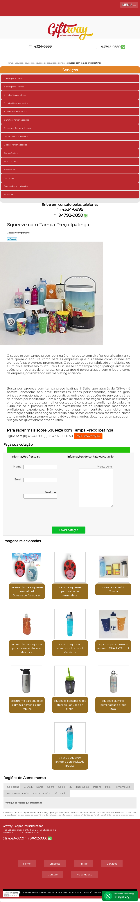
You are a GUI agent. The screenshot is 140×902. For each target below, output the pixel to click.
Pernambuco (122, 786)
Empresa (55, 863)
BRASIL (28, 786)
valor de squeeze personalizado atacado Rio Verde (70, 648)
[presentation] (35, 511)
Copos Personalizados (15, 144)
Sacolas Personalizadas (16, 186)
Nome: (35, 467)
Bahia (39, 786)
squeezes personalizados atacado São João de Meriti (70, 705)
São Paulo (60, 793)
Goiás (61, 786)
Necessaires (10, 169)
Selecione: (13, 786)
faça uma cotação (88, 436)
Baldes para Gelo (13, 78)
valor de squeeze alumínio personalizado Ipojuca (70, 761)
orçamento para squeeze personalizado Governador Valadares (27, 591)
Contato (53, 874)
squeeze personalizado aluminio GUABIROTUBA (113, 646)
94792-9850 (111, 47)
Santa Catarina (42, 793)
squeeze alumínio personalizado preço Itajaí (113, 705)
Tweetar (12, 239)
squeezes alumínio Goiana (113, 589)
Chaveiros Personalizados (17, 128)
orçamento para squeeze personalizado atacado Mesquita (27, 648)
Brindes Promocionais (16, 111)
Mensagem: (96, 486)
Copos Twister (11, 153)
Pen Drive (9, 177)
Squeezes (9, 194)
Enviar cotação (68, 530)
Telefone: (40, 494)
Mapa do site (84, 874)
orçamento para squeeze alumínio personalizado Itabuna (27, 705)
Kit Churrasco (11, 161)
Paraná (97, 786)
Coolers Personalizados (16, 136)
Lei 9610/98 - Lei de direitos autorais (117, 815)
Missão (84, 863)
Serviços (70, 70)
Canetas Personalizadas (16, 119)
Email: (35, 480)
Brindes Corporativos (15, 95)
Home (27, 863)
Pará (108, 786)
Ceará (50, 786)
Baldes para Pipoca (14, 86)
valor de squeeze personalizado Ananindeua (70, 591)
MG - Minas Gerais (79, 786)
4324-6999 (43, 46)
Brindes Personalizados (16, 103)
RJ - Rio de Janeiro (18, 793)
